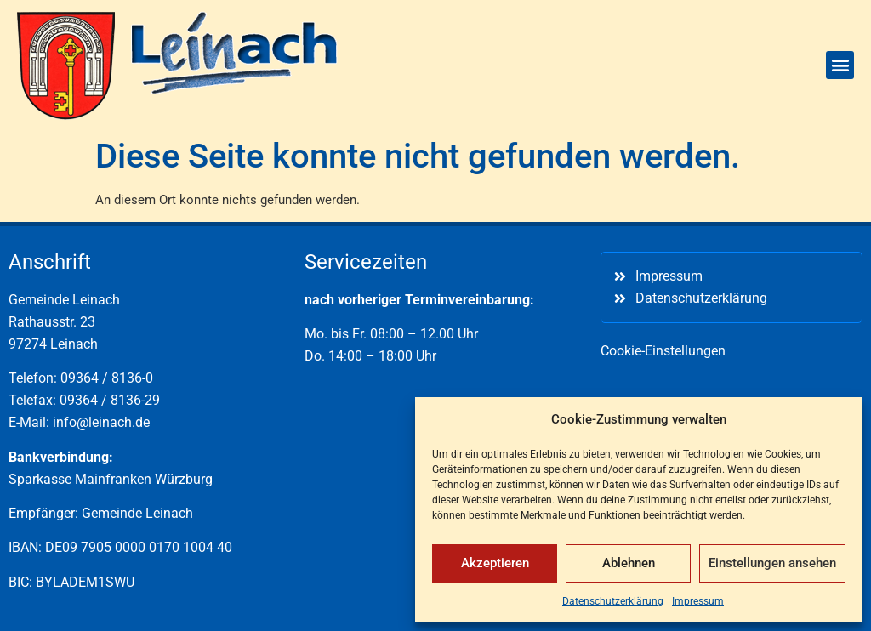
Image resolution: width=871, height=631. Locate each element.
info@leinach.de (101, 422)
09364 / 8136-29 (110, 400)
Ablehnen (628, 563)
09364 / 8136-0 (106, 378)
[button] (840, 65)
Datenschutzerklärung (612, 601)
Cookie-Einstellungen (663, 351)
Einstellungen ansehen (772, 563)
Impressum (698, 601)
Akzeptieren (495, 563)
